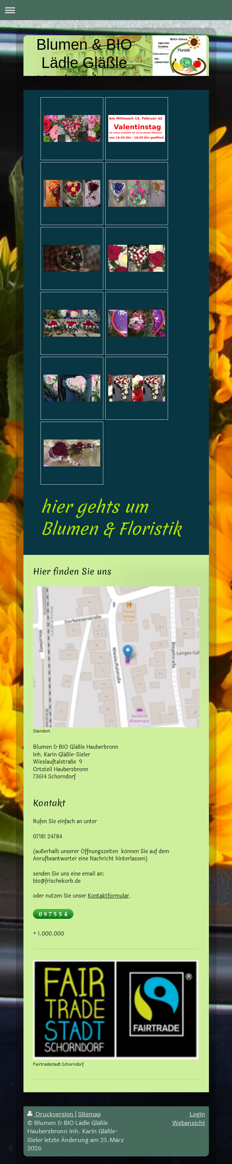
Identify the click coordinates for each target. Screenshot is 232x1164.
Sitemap (89, 1114)
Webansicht (188, 1123)
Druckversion (51, 1114)
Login (197, 1114)
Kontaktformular (108, 896)
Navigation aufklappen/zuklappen (116, 10)
